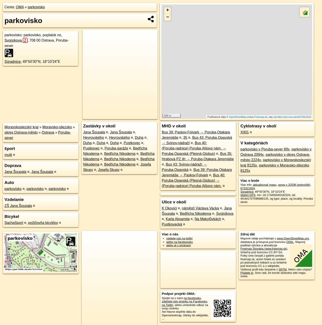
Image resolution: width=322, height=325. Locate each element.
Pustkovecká (172, 224)
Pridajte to (246, 272)
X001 (244, 132)
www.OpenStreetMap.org (293, 238)
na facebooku (192, 298)
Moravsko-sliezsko (57, 127)
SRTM (283, 269)
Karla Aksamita (178, 219)
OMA (20, 7)
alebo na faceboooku (179, 242)
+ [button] (167, 10)
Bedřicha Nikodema (120, 154)
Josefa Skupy (108, 170)
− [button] (167, 17)
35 (185, 137)
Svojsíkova (16, 40)
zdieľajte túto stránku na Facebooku (184, 301)
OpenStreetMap (237, 117)
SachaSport (13, 223)
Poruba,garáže (116, 148)
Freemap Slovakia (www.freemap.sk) (263, 248)
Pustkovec (132, 143)
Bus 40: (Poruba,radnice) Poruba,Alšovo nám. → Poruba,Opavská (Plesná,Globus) (194, 148)
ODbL (290, 242)
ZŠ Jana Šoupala (18, 206)
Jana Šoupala (15, 172)
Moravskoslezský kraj (21, 127)
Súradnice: (13, 61)
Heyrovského (93, 137)
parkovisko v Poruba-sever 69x (265, 149)
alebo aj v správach (178, 245)
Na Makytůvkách (208, 219)
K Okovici (169, 208)
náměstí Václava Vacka (200, 208)
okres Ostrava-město (21, 132)
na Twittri (167, 305)
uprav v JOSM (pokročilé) (294, 184)
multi (8, 155)
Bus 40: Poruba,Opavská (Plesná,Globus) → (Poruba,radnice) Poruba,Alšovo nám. (193, 180)
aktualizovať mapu (264, 184)
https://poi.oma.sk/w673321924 (294, 117)
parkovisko (36, 7)
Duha (139, 137)
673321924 (247, 188)
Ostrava (48, 132)
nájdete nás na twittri (179, 238)
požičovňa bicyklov (43, 223)
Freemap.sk (260, 117)
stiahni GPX (248, 195)
